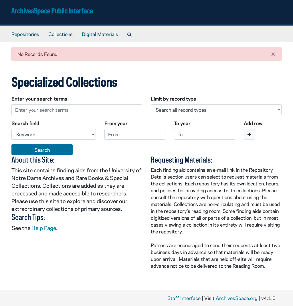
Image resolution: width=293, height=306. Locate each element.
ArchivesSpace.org (237, 298)
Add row (253, 123)
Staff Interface (184, 298)
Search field (25, 123)
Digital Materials (100, 34)
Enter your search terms (39, 98)
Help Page (43, 227)
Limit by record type (173, 98)
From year (116, 123)
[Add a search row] (249, 134)
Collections (60, 34)
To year (182, 123)
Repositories (25, 34)
